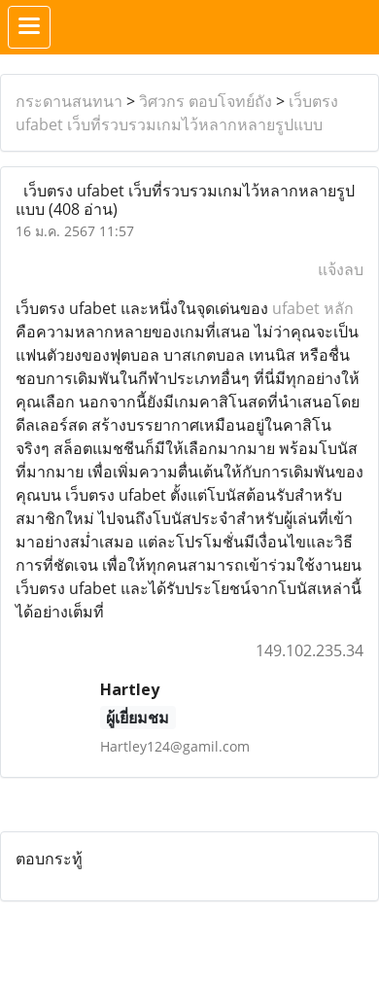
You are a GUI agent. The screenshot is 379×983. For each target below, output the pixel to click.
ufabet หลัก (313, 308)
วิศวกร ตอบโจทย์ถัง (205, 101)
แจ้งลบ (340, 269)
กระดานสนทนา (69, 101)
